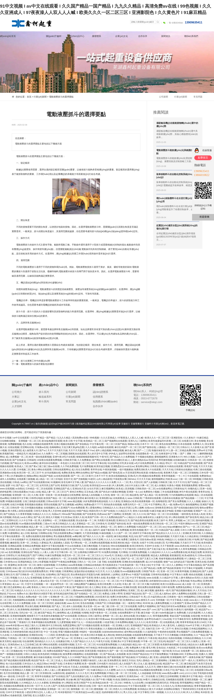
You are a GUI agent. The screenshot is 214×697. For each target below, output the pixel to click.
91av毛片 (109, 555)
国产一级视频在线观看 (11, 654)
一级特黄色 (184, 514)
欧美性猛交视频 (102, 466)
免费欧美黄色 (68, 472)
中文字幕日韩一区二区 (65, 552)
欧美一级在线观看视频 (40, 456)
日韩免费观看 (129, 689)
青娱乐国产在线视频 (180, 616)
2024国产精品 (59, 657)
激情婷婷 (105, 574)
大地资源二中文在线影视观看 (180, 647)
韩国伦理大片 (95, 511)
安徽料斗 (149, 423)
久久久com (48, 609)
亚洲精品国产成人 (62, 488)
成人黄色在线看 (127, 616)
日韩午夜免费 (167, 587)
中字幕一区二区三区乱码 (153, 641)
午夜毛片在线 (102, 641)
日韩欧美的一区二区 (145, 488)
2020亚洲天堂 (102, 596)
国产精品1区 (63, 574)
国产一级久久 (188, 660)
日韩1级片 (116, 549)
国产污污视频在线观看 (88, 625)
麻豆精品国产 (190, 663)
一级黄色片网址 (134, 603)
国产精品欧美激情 (172, 568)
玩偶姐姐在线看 (100, 590)
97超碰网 (197, 568)
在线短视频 (13, 447)
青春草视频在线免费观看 (171, 558)
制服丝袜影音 (158, 450)
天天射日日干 (66, 581)
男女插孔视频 (31, 606)
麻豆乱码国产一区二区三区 (128, 447)
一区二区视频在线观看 (64, 520)
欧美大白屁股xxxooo (170, 584)
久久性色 (105, 495)
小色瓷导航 (108, 622)
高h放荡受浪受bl (75, 498)
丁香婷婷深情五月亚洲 (192, 689)
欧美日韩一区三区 (27, 565)
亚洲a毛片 (133, 476)
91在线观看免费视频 (107, 644)
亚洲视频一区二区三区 (29, 441)
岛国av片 (56, 514)
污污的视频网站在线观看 (181, 495)
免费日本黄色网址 (119, 596)
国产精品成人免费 (153, 568)
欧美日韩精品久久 (62, 523)
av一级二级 (103, 606)
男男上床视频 (175, 520)
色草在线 (156, 673)
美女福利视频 (117, 619)
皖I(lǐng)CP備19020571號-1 (62, 423)
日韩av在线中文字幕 (56, 501)
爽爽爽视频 (45, 606)
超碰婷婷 (70, 673)
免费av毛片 (178, 504)
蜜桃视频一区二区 (103, 689)
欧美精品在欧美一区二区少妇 (107, 682)
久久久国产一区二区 (122, 533)
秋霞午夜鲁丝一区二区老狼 (103, 612)
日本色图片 (102, 663)
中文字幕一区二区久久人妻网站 (167, 565)
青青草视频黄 (168, 476)
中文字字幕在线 (137, 577)
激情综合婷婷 (77, 651)
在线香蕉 (143, 581)
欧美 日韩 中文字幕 (72, 441)
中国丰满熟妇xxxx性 (188, 523)
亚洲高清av (132, 676)
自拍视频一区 (204, 606)
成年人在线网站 (8, 479)
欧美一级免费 (88, 663)
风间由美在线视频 (113, 504)
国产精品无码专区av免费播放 (171, 606)
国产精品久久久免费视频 (122, 456)
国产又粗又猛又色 (156, 549)
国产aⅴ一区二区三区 (193, 526)
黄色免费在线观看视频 (149, 587)
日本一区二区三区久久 (92, 555)
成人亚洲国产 (63, 507)
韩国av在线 (133, 444)
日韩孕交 (141, 549)
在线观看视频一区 (93, 654)
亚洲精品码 (195, 571)
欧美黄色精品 (50, 666)
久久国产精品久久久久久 (83, 641)
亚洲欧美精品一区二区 (17, 628)
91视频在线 (132, 670)
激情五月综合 (128, 660)
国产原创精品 (81, 444)
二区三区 (176, 441)
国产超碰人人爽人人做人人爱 (45, 670)
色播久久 (203, 654)
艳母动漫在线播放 (107, 647)
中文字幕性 (143, 692)
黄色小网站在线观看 (41, 469)
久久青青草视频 (23, 514)
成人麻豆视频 (147, 590)
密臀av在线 (204, 485)
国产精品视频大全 (86, 679)
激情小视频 (23, 619)
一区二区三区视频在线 (11, 651)
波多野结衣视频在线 (58, 628)
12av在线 (166, 619)
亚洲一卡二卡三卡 (117, 666)
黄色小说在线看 (140, 511)
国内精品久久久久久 (45, 641)
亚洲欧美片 (174, 660)
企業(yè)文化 (121, 36)
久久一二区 (122, 482)
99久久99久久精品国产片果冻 (56, 587)
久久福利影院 (149, 631)
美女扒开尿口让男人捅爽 (131, 507)
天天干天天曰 (179, 482)
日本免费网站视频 (124, 622)
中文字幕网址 (155, 504)
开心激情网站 (59, 612)
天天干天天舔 (75, 450)
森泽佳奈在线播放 (48, 463)
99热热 (160, 539)
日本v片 (70, 530)
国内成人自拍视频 (90, 495)
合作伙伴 (142, 36)
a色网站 (79, 504)
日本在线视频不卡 (19, 539)
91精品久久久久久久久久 (27, 590)
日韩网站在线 (45, 533)
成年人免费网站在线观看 (184, 593)
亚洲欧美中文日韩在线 (50, 625)
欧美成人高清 (198, 514)
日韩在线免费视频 (99, 666)
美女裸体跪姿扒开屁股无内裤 (85, 574)
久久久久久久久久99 (175, 692)
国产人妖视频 (150, 482)
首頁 (29, 96)
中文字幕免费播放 (159, 654)
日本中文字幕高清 (15, 692)
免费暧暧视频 (14, 444)
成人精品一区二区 (135, 628)
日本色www (11, 571)
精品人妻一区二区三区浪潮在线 (36, 673)
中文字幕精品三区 (129, 581)
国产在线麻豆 (19, 460)
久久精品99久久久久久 (159, 552)
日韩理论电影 (36, 498)
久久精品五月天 (124, 511)
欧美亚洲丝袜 (117, 542)
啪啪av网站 (32, 476)
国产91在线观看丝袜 (39, 482)
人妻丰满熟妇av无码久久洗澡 (193, 577)
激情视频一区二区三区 (82, 689)
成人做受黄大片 (30, 450)
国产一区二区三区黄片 (82, 476)
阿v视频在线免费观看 (149, 476)
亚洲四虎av (13, 644)
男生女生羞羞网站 (53, 647)
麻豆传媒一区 (147, 612)
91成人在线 (35, 491)
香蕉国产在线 (190, 466)
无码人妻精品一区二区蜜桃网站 (152, 660)
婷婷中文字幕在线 (142, 533)
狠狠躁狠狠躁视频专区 (87, 456)
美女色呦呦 (199, 441)
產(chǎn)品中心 (76, 36)
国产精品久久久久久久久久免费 (100, 482)
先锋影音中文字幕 (19, 498)
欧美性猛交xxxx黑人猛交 (88, 692)
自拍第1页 (159, 542)
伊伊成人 (113, 453)
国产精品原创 (52, 526)
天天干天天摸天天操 (57, 450)
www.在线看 (153, 577)
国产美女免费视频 (177, 501)
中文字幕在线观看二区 (35, 651)
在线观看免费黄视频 (142, 635)
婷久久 (13, 609)
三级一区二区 (185, 479)
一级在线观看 (94, 631)
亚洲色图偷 (55, 682)
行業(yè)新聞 (180, 96)
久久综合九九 (167, 686)
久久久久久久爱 (8, 469)
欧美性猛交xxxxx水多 (100, 485)
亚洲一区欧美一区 (48, 495)
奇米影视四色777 (66, 692)
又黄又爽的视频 (89, 546)
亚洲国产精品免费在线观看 (46, 549)
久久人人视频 (193, 501)
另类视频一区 (162, 600)
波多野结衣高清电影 (56, 539)
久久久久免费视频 (21, 603)
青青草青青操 (186, 622)
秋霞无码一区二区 (71, 555)
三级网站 (142, 441)
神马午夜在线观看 (188, 491)
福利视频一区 (191, 609)
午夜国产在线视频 (141, 574)
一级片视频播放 (125, 469)
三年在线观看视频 (169, 491)
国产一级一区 (116, 651)
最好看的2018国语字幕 (40, 593)
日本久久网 (186, 530)
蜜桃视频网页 (161, 456)
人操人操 (101, 660)
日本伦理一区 (206, 472)
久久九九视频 (112, 571)
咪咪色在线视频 (123, 635)
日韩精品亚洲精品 (192, 638)
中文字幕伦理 (96, 444)
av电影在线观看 (105, 447)
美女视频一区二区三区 (117, 577)
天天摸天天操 (177, 536)
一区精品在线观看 (93, 622)
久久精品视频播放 (19, 635)
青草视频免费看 (160, 616)
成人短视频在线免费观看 (18, 666)
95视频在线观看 (14, 501)
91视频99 (55, 482)
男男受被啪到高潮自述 (89, 558)
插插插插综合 (76, 600)
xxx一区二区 (81, 530)
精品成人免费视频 (160, 555)
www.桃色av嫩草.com (172, 673)
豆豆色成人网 (91, 491)
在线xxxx (149, 507)
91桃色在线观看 (175, 466)
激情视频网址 (158, 479)
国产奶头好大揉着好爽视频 (112, 491)
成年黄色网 (104, 549)
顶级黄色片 (79, 581)
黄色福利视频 (162, 536)
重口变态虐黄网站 (12, 587)
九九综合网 (137, 682)
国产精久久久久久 (92, 536)
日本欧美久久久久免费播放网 (50, 679)
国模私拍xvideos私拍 (131, 679)
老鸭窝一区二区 (110, 616)
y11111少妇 (190, 673)
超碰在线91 (37, 647)
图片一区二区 (151, 530)
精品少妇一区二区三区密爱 (145, 644)
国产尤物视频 (80, 479)
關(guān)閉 (212, 141)
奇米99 (146, 603)
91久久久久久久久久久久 (53, 590)
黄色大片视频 (52, 517)
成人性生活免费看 (80, 469)
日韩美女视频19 (158, 466)
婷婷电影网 (5, 491)
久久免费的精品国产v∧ (115, 517)
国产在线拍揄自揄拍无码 (186, 507)
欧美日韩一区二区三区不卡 (30, 472)
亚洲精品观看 (14, 546)
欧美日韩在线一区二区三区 (163, 523)
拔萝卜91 (10, 485)
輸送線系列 (45, 396)
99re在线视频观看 (120, 546)
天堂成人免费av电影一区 (29, 596)
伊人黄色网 (117, 485)
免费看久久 (198, 444)
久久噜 (34, 495)
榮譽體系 (96, 36)
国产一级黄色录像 (191, 657)
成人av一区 (18, 584)
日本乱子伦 (168, 670)
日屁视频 (86, 539)
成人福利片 (94, 530)
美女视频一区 (76, 635)
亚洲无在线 (200, 561)
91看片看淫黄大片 (78, 628)
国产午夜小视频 (104, 679)
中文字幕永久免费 (179, 574)
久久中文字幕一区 (28, 520)
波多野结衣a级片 (152, 619)
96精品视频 (118, 450)
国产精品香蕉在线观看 (142, 520)
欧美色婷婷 (43, 654)
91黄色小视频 (173, 485)
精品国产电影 (46, 476)
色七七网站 (94, 587)
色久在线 (26, 444)
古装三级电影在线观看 (34, 501)
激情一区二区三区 (120, 495)
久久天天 (12, 619)
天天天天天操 (205, 466)
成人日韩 (24, 533)
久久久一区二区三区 (109, 581)
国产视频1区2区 (80, 587)
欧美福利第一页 (130, 565)
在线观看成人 (119, 498)
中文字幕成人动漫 (179, 600)
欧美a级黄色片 (189, 555)
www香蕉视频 (75, 565)
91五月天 (100, 571)
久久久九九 (23, 577)
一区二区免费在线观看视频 (96, 542)
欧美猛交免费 (195, 552)
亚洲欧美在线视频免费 (133, 561)
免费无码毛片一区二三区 (135, 504)
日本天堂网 (97, 539)
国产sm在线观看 (68, 616)
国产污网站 (38, 555)
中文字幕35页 (129, 549)
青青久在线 (99, 577)
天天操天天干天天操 (190, 542)
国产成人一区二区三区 (27, 485)
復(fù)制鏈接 (41, 423)
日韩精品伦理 (204, 549)
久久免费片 (47, 453)
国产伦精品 (9, 514)
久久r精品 (159, 463)
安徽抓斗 (125, 423)
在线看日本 (187, 441)
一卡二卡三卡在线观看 (187, 476)
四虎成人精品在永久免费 (191, 644)
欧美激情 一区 (108, 625)
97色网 (195, 539)
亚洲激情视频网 (18, 616)
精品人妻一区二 (37, 526)
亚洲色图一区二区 (21, 495)
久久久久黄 (98, 568)
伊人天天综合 (199, 590)
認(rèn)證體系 (100, 392)
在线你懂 (195, 616)
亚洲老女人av (80, 638)
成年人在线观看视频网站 (22, 679)
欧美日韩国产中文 (83, 682)
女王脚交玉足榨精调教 (167, 676)
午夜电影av (5, 670)
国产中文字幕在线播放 (35, 689)
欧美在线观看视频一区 (143, 501)
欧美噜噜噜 (23, 609)
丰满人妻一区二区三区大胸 (135, 584)
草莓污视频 (55, 571)
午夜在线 (152, 638)
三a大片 (200, 456)
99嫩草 (77, 533)
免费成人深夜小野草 (112, 593)
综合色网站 (113, 463)
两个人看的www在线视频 (78, 590)
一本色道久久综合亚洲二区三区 (73, 463)
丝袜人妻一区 (19, 568)
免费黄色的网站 (183, 587)
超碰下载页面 (107, 530)
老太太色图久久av (42, 695)
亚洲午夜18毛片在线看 (64, 456)
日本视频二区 (23, 469)
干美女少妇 (144, 565)
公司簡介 (17, 392)
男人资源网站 (44, 520)
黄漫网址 (12, 565)
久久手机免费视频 (69, 466)
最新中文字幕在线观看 (52, 546)
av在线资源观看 (62, 476)
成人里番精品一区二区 (83, 523)
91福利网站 (111, 568)
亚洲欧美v (116, 641)
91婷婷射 (154, 584)
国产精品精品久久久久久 (130, 568)
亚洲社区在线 (84, 686)
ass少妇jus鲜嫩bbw (172, 526)
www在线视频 (152, 651)
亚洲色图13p (105, 498)
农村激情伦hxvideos (159, 581)
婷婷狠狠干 (35, 609)
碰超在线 (16, 641)
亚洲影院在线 (35, 635)
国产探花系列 (192, 517)
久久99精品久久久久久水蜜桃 (33, 682)
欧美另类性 (5, 641)
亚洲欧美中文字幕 (188, 676)
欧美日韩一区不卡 (33, 686)
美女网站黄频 (12, 549)
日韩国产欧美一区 (150, 571)
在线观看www (85, 568)
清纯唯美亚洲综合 (164, 507)
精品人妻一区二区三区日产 (55, 491)
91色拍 (116, 679)
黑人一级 (167, 504)
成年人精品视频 (103, 450)
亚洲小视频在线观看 (64, 444)
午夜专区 (104, 456)
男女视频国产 (183, 631)
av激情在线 (58, 673)
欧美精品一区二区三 (94, 441)
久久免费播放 (84, 460)
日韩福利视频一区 (116, 603)
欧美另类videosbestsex (115, 686)
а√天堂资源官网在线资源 (135, 472)
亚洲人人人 (25, 549)
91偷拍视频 (105, 533)
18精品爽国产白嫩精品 (85, 584)
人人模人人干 (50, 692)
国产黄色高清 (115, 472)
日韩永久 (184, 447)
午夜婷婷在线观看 (166, 631)
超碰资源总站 (68, 511)
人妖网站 (115, 574)
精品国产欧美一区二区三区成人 (46, 660)
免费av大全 (22, 593)
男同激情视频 (165, 460)
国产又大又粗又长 (111, 558)
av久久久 (121, 670)
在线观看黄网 (114, 561)
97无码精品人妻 (144, 657)
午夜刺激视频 (109, 469)
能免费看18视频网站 (73, 654)
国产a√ (42, 450)
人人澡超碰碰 (144, 673)
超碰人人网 (122, 647)
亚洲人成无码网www (112, 587)
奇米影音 (205, 616)
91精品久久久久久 (42, 514)
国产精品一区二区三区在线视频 (162, 514)
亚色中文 (68, 479)
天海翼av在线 (41, 447)
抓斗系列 (44, 392)
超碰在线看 (60, 603)
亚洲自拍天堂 (79, 488)
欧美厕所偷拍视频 (169, 644)
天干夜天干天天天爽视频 (166, 635)
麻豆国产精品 (44, 612)
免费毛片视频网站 (147, 606)
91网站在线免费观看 (13, 606)
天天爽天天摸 (42, 600)
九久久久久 (139, 622)
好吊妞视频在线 (52, 472)
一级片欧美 (166, 651)
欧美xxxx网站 (31, 463)
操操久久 (206, 501)
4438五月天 (196, 546)
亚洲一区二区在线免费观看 (19, 657)
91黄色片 (178, 609)
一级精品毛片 (21, 453)
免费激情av (205, 476)
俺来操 (34, 533)
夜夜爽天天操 (170, 472)
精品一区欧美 (132, 542)
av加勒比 (19, 488)
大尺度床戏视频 (90, 533)
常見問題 (198, 96)
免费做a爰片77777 (93, 504)
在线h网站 (51, 574)
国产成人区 (39, 517)
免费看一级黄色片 (138, 638)
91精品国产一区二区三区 (148, 526)
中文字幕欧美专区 (181, 619)
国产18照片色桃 (147, 536)
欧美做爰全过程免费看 (69, 495)
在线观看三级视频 (26, 479)
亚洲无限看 (90, 651)
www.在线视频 (7, 488)
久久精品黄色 (191, 536)
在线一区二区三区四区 (42, 603)
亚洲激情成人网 (37, 539)
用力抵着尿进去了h (111, 565)
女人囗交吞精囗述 (29, 644)
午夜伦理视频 (108, 676)
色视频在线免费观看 (13, 686)
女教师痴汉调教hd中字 (89, 552)
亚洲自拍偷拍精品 (184, 686)
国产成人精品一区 (149, 495)
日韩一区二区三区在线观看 (123, 606)
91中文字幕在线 (98, 463)
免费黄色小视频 (151, 491)
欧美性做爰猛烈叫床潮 (159, 441)
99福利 (82, 631)
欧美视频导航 (6, 453)
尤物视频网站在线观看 (23, 600)
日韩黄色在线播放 (183, 469)
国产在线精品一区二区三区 (87, 593)
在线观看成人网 (171, 622)
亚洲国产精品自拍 (132, 593)
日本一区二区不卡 (164, 628)
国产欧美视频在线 (97, 657)
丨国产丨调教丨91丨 (188, 453)
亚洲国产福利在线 (117, 523)
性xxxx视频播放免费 (130, 571)
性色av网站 (196, 581)
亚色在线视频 (87, 603)
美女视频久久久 (144, 616)
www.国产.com (148, 609)
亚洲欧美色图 (129, 587)
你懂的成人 (193, 488)
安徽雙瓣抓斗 (137, 423)
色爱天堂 (191, 606)
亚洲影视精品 (98, 609)
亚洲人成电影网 (161, 657)
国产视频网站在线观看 (116, 441)
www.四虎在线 (182, 546)
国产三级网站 (114, 514)
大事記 (15, 396)
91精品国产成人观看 (169, 530)
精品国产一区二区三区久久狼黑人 (183, 641)
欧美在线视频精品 (118, 476)
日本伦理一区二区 (25, 676)
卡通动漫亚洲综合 (114, 609)
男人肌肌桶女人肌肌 (59, 542)
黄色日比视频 (181, 628)
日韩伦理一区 (17, 507)
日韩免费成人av (96, 638)
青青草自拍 (203, 491)
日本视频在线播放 (33, 507)
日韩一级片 (97, 686)
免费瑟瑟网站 (69, 625)
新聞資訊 (165, 36)
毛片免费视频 (86, 466)
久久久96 (206, 638)
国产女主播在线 (165, 609)
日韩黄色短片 (180, 488)
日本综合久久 (29, 663)
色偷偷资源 (15, 695)
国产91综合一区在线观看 (85, 549)
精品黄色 (134, 495)
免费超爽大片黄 (137, 647)
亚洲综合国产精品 (30, 552)
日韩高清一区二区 (197, 460)
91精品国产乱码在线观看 (190, 463)
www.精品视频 (75, 501)
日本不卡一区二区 (149, 444)
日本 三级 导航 (99, 561)
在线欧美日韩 (184, 539)
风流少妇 (133, 536)
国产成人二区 (58, 606)
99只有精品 (91, 647)
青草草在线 (96, 469)
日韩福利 (31, 460)
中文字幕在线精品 (193, 565)
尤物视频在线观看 (174, 679)
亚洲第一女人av (134, 491)
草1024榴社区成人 (120, 460)
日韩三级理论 (94, 616)
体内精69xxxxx (15, 689)
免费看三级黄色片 (130, 539)
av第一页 (4, 609)
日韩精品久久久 (110, 507)
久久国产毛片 (64, 577)
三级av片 (47, 523)
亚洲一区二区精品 (29, 542)
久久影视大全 (197, 447)
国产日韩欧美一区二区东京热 (30, 574)
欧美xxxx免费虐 (204, 647)
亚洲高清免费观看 (67, 686)
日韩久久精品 (30, 654)
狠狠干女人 (77, 622)
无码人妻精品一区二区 (105, 526)
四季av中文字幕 (204, 450)
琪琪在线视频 (50, 504)
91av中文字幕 (192, 625)
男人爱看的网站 (93, 507)
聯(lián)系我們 (191, 36)
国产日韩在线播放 (19, 526)
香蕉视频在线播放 (33, 504)
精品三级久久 (31, 625)
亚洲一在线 (205, 488)
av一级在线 (9, 676)
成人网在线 (108, 635)
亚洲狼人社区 (122, 625)
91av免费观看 (77, 507)
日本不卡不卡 (101, 476)
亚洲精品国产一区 (80, 670)
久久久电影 (90, 447)
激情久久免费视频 (126, 526)
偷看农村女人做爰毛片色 (155, 517)
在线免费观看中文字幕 (129, 612)
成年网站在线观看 (133, 631)
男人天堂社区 (136, 482)
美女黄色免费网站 (118, 590)
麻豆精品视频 (120, 536)
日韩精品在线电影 (92, 565)
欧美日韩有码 (136, 546)
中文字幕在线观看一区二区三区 (143, 686)
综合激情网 (28, 641)
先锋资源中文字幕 (168, 453)
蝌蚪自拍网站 (82, 472)
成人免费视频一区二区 (17, 456)
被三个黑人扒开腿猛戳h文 (13, 476)
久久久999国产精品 (77, 657)
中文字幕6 (187, 568)
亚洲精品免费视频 (31, 546)
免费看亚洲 (92, 581)
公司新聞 (163, 96)
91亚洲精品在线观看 (134, 651)
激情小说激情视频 (46, 565)
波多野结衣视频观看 (139, 555)
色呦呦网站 (55, 447)
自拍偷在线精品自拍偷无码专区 (19, 558)
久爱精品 (43, 542)
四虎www (101, 514)
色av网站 (4, 498)
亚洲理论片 (201, 660)
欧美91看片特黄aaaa (99, 619)
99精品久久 (171, 539)
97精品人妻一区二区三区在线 (121, 673)
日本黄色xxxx (10, 561)
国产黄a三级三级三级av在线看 (44, 466)
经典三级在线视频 (202, 469)
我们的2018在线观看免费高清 (33, 571)
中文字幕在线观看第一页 (12, 536)
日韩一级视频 (156, 692)
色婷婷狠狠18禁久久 (112, 692)
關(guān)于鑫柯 (53, 36)
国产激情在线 (149, 447)
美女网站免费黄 (132, 609)
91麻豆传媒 (155, 511)
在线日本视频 (17, 504)
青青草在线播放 (42, 676)
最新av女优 (205, 651)
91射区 (91, 479)
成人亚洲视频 (73, 612)
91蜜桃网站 (13, 533)
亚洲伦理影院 (14, 450)
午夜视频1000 (176, 654)
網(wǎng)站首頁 (8, 36)
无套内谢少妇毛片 (28, 581)
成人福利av (164, 593)
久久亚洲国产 (176, 603)
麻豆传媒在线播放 (42, 657)
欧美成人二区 (21, 466)
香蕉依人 (35, 587)
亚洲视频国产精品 (139, 625)
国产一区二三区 (150, 593)
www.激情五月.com (145, 600)
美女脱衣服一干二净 (86, 520)
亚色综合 (160, 647)
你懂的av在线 (156, 472)
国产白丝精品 (58, 676)
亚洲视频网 (175, 657)
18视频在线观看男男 (43, 444)
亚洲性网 (207, 581)
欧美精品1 (143, 689)
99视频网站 (189, 596)
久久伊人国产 (50, 686)
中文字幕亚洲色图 (131, 641)
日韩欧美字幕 (69, 460)
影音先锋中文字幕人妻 (72, 482)
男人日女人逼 (140, 663)
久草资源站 (5, 584)
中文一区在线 (50, 631)
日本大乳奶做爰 (135, 666)
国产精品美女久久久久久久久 (166, 533)
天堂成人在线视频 (79, 666)
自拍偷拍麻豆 (180, 460)
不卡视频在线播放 (144, 456)
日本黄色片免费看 (72, 663)
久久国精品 (207, 533)
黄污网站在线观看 (48, 644)
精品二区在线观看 (203, 495)
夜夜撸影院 (175, 555)
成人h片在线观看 (154, 561)
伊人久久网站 (193, 692)
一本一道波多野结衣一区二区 (58, 584)
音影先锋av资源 (148, 539)
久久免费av (95, 676)
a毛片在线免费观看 (143, 463)
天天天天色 (167, 469)
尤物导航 (27, 695)
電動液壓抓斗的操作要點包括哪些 (37, 364)
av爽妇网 (77, 536)
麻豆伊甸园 (167, 511)
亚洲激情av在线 (8, 472)
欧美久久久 (82, 619)
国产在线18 (64, 666)
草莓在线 (174, 682)
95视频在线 (56, 654)
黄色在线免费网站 (168, 444)
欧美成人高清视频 (125, 488)
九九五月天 (150, 666)
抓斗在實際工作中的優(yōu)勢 (35, 361)
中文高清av (66, 517)
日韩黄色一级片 (175, 596)
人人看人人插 (46, 552)
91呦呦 (85, 612)
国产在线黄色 (89, 514)
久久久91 (141, 514)
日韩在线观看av (20, 491)
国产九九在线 (81, 485)
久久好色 (116, 584)
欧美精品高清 (206, 666)
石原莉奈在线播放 (171, 498)
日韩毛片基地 (40, 511)
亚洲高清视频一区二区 (196, 679)
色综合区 (113, 663)
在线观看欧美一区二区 (147, 453)
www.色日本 (73, 603)
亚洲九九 (132, 441)
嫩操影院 (14, 542)
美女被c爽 (71, 679)
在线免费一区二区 (190, 651)
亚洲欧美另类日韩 (191, 533)
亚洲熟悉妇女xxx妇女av (122, 466)
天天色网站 (61, 565)
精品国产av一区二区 (173, 663)
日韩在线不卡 (136, 596)
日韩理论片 (11, 555)
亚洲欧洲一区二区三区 (61, 596)
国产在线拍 (109, 511)
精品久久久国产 (48, 638)
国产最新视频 (114, 657)
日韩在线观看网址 (61, 469)
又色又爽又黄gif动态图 (73, 447)
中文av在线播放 (73, 546)
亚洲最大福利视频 (183, 511)
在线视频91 (49, 507)
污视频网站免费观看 (84, 596)
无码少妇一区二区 (28, 612)
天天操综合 (104, 546)
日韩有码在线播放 (160, 574)
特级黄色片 (102, 651)
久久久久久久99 (112, 539)
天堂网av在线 (191, 654)
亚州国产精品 (121, 638)
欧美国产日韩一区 (94, 517)
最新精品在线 (155, 663)
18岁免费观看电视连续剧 (95, 501)
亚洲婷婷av (128, 600)
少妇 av (3, 552)
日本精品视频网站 (198, 628)
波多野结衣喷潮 (126, 453)
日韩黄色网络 (186, 635)
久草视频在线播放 (39, 619)
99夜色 (127, 682)
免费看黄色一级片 (38, 628)
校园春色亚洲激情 (134, 619)
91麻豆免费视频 (53, 555)
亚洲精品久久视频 (21, 670)
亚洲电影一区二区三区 (58, 689)
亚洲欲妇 (82, 616)
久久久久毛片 (82, 673)
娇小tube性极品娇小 (165, 612)
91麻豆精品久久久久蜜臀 (103, 670)
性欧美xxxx (171, 479)
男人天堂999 (54, 511)
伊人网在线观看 (176, 517)
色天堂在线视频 (11, 673)
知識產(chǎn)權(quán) (105, 401)
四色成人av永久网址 (22, 517)
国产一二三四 (143, 450)
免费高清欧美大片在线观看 (147, 469)
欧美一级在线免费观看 (138, 523)
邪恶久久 (117, 689)
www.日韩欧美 (135, 498)
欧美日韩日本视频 (93, 635)
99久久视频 (189, 456)
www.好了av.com (54, 568)
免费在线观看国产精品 (58, 651)
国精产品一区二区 (130, 558)
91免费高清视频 (109, 552)
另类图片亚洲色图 (106, 520)
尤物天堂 (150, 628)
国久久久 (85, 609)
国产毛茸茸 (87, 577)
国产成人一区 (68, 619)
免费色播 (181, 612)
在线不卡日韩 (146, 542)
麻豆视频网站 (108, 488)
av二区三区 (188, 520)
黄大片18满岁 (156, 689)
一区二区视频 (60, 453)
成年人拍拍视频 (74, 606)
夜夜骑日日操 (67, 485)
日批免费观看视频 (200, 631)
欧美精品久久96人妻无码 (161, 625)
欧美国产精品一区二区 (55, 498)
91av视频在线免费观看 (30, 523)
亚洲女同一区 (49, 577)
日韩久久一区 (84, 561)
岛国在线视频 (175, 638)
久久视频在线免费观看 (114, 628)
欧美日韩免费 (104, 584)
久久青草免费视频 (187, 549)
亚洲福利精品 (24, 561)
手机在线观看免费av (63, 533)
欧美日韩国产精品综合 (138, 654)
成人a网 (26, 587)
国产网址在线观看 (101, 460)
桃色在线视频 (195, 574)
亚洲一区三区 (167, 571)
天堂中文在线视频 (34, 584)
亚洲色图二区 (129, 514)
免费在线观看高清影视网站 (39, 536)
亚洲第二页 (133, 590)
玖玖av (176, 651)
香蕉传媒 (184, 581)
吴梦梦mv (126, 574)
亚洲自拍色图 (70, 568)
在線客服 (207, 150)
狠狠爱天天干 (33, 616)
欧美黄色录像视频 (50, 616)
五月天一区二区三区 (85, 644)
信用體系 (98, 396)
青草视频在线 (73, 539)
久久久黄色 (114, 501)
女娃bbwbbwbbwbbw (112, 631)
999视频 (197, 479)
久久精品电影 (124, 644)
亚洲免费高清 (114, 660)
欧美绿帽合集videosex (82, 526)
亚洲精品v (126, 501)
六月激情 (76, 577)
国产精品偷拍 (128, 657)
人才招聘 (17, 406)
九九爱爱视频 (63, 622)
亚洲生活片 (9, 574)
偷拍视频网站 (192, 504)
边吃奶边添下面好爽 (184, 561)
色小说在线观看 (13, 663)
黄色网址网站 (142, 466)
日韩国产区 (100, 603)
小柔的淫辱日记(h (33, 692)
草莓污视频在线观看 (68, 631)
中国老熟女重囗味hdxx (124, 479)
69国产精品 (82, 511)
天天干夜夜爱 (166, 546)
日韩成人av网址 (20, 482)
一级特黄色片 (42, 558)
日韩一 (46, 596)
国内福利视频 (202, 520)
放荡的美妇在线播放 (84, 571)
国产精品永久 (17, 463)
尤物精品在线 (157, 679)
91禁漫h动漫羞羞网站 (73, 647)
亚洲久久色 (78, 517)
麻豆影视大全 (91, 498)
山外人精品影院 (104, 479)
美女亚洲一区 (89, 606)
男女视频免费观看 (62, 536)
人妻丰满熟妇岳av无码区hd (143, 460)
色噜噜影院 (161, 501)
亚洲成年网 (171, 549)
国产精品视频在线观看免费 (16, 660)
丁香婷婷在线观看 (152, 498)
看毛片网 (150, 647)
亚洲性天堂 (116, 600)
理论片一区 (171, 463)
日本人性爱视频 (40, 561)
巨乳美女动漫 (126, 463)
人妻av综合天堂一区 (48, 581)
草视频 (13, 577)
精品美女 (162, 638)
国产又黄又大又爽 (149, 558)
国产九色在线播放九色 (77, 676)
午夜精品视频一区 (59, 600)
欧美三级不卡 (160, 520)
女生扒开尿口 (93, 488)
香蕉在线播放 (95, 628)
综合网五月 (65, 549)
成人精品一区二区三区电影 (49, 479)
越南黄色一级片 (163, 590)
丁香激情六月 (23, 622)
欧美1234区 (200, 622)
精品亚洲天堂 (35, 631)
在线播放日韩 (62, 641)
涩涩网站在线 (27, 447)
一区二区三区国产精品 (115, 444)
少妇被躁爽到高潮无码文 (156, 682)
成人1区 (109, 638)
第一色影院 (107, 536)
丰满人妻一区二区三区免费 (16, 647)
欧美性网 (163, 495)
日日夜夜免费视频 (137, 552)
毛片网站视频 (172, 542)
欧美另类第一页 (154, 622)
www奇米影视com (15, 625)
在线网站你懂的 (171, 689)
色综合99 (65, 526)
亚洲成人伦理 (121, 555)
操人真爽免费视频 (160, 603)
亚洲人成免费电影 (36, 568)
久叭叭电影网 (193, 612)
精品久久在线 (135, 517)
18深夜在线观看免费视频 (49, 460)
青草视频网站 (186, 682)
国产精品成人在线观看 (114, 654)
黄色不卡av (88, 450)
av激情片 (121, 676)
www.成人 (194, 600)
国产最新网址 (90, 600)
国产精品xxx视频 (99, 472)
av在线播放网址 (164, 488)
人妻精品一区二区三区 (168, 447)
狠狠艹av (168, 561)
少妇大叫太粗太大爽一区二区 (138, 485)
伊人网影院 (67, 682)
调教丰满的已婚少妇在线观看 (171, 666)
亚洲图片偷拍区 (88, 660)
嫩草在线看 (192, 666)
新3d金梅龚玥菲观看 (52, 441)
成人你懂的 (160, 485)
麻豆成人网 (130, 450)
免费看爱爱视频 (199, 619)
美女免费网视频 (71, 660)
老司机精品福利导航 (63, 593)
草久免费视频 (122, 530)
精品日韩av (42, 663)
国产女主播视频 (66, 504)
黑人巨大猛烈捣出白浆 (155, 596)
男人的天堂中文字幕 (97, 453)
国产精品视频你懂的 (182, 590)
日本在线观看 (184, 444)
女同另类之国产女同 (49, 485)
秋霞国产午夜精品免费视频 (62, 561)
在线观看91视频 (66, 644)
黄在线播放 (198, 530)
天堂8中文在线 (151, 546)
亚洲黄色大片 (175, 456)
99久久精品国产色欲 (31, 530)
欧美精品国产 (25, 555)
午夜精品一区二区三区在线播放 (23, 638)
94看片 (146, 679)
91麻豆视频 (55, 619)
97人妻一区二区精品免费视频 (180, 450)
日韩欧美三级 (165, 482)
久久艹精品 (199, 635)
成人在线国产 (125, 663)
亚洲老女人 (103, 600)
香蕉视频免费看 (189, 485)
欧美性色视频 (136, 530)
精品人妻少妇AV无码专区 (67, 609)
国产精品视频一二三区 (192, 498)
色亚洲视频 (14, 552)
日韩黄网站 (67, 571)
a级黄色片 (55, 558)
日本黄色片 (101, 523)
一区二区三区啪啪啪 (188, 472)
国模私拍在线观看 (77, 453)
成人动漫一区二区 (191, 584)
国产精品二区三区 (184, 670)
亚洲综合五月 (122, 520)
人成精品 (179, 625)
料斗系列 (44, 401)
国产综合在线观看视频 (54, 530)
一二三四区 (49, 635)
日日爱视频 (36, 666)
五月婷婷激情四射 (19, 631)
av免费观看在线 (179, 552)
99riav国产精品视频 (71, 514)
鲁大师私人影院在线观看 (20, 511)
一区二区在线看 (69, 558)
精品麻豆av (34, 453)
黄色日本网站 (76, 491)
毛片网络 (123, 552)
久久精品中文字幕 (169, 577)
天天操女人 (198, 587)
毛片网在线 (76, 542)
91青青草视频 (182, 571)
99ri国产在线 (55, 663)
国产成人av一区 (65, 638)
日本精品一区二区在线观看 (39, 488)
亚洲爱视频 (35, 577)
